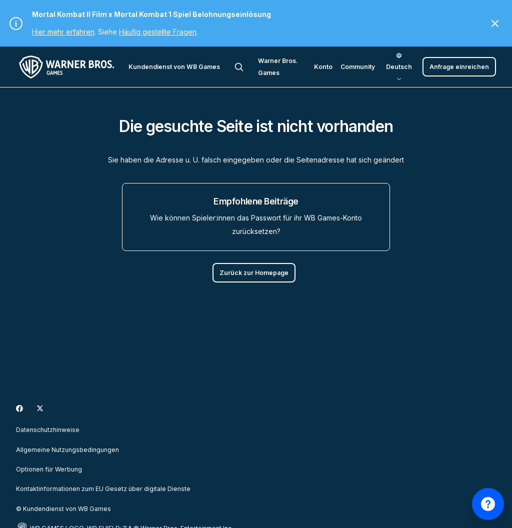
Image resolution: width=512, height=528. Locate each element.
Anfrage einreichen (459, 66)
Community (357, 66)
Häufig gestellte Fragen (157, 32)
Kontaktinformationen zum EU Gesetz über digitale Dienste (103, 488)
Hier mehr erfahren (63, 32)
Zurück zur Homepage (254, 272)
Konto (323, 66)
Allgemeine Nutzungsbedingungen (67, 450)
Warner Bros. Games (278, 66)
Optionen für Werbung (49, 469)
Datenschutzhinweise (48, 430)
